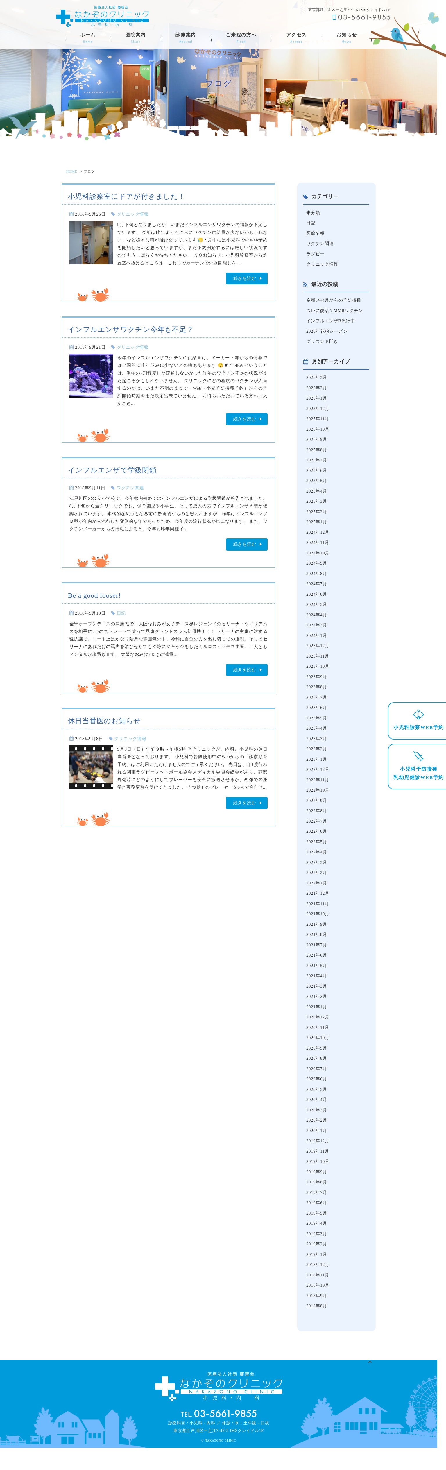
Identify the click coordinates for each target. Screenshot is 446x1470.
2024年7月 (316, 591)
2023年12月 (318, 654)
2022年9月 (316, 812)
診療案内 (185, 38)
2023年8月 (316, 696)
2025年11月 (317, 422)
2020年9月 (316, 1065)
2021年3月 (316, 1001)
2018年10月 (318, 1307)
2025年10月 (318, 433)
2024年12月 (318, 538)
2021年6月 (316, 970)
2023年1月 (316, 770)
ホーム (88, 38)
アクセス (296, 38)
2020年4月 (316, 1117)
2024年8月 (316, 580)
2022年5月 (316, 854)
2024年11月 (317, 549)
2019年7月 (316, 1212)
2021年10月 (318, 928)
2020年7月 (316, 1086)
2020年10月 (318, 1054)
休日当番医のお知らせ (104, 721)
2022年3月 (316, 875)
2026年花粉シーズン (327, 333)
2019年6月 (316, 1223)
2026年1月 (316, 401)
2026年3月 (316, 380)
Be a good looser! (94, 595)
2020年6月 (316, 1096)
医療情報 (315, 234)
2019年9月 (316, 1191)
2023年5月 (316, 728)
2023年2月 (316, 759)
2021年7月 (316, 959)
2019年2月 (316, 1265)
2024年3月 (316, 633)
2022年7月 (316, 833)
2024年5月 (316, 612)
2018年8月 (316, 1328)
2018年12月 (318, 1286)
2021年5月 (316, 980)
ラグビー (315, 255)
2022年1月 (316, 896)
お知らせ (346, 38)
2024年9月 (316, 569)
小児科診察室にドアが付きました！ (126, 196)
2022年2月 (316, 886)
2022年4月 (316, 864)
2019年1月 (316, 1275)
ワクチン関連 (130, 488)
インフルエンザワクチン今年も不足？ (131, 329)
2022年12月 (318, 780)
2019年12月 (318, 1159)
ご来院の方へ (241, 38)
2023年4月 (316, 738)
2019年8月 (316, 1201)
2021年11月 (317, 917)
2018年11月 (317, 1296)
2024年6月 (316, 601)
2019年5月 (316, 1233)
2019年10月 (318, 1181)
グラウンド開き (322, 344)
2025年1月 (316, 527)
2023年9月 (316, 685)
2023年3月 (316, 748)
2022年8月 (316, 822)
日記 (121, 613)
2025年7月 (316, 464)
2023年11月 (317, 664)
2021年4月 (316, 991)
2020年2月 (316, 1138)
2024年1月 (316, 643)
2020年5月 (316, 1107)
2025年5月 (316, 485)
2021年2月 (316, 1012)
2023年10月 (318, 675)
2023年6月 (316, 717)
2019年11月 (317, 1170)
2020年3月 (316, 1128)
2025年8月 (316, 454)
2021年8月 (316, 949)
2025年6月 (316, 475)
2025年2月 (316, 517)
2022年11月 (317, 791)
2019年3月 (316, 1254)
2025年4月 (316, 496)
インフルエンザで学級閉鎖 (112, 470)
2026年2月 (316, 390)
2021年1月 (316, 1022)
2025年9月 (316, 443)
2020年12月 (318, 1033)
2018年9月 (316, 1317)
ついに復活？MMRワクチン (334, 312)
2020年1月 (316, 1149)
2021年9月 (316, 938)
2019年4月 (316, 1244)
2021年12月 (318, 907)
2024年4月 (316, 622)
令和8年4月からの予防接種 (333, 302)
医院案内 (136, 38)
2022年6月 (316, 843)
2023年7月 (316, 706)
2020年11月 (317, 1043)
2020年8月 (316, 1075)
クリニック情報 (133, 214)
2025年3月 (316, 506)
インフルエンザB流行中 (330, 323)
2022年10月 (318, 801)
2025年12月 (318, 411)
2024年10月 (318, 559)
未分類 (313, 213)
